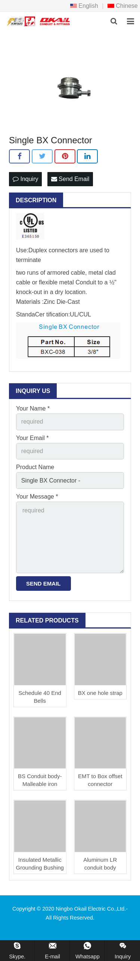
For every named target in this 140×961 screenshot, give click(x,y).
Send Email (70, 179)
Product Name (35, 467)
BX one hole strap (100, 693)
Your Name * (33, 408)
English (84, 6)
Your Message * (37, 496)
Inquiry (25, 179)
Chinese (123, 6)
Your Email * (32, 438)
